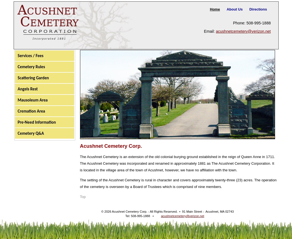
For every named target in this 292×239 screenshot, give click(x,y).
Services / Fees (31, 55)
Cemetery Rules (31, 66)
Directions (258, 9)
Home (215, 9)
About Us (235, 9)
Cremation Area (31, 111)
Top (83, 197)
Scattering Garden (33, 77)
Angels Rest (28, 89)
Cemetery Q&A (31, 133)
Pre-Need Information (37, 122)
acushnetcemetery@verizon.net (243, 31)
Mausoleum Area (33, 100)
